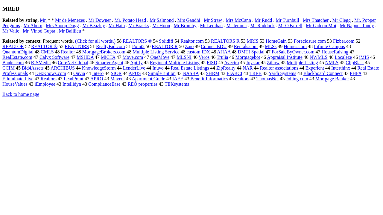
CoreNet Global (73, 62)
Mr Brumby (185, 25)
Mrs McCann (238, 20)
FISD (212, 62)
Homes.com (295, 46)
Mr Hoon (161, 25)
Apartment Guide (148, 78)
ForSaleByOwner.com (293, 51)
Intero (98, 73)
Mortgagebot (247, 57)
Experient (315, 67)
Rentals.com (246, 46)
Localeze (343, 57)
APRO (96, 78)
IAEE (177, 78)
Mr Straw (213, 20)
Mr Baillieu (70, 30)
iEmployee (45, 84)
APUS (135, 73)
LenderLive (134, 67)
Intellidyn (72, 84)
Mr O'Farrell (290, 25)
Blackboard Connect (323, 73)
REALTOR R (165, 46)
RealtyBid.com (110, 46)
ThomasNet (267, 78)
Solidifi (166, 41)
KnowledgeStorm (99, 67)
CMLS (47, 51)
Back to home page (20, 94)
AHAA (223, 51)
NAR (248, 67)
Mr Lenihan (211, 25)
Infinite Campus (329, 46)
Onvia (79, 73)
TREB (255, 73)
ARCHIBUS (63, 67)
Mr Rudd (263, 20)
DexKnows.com (50, 73)
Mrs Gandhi (188, 20)
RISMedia (41, 62)
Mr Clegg (341, 20)
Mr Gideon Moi (321, 25)
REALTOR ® (44, 46)
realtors (242, 78)
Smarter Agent (109, 62)
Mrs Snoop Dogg (62, 25)
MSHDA (85, 57)
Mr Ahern (33, 25)
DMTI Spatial (251, 51)
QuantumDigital (18, 51)
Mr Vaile (10, 30)
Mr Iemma (236, 25)
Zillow (273, 62)
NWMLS (319, 57)
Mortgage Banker (332, 78)
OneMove (159, 57)
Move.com (132, 57)
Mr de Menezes (70, 20)
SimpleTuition (162, 73)
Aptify (136, 62)
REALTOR (13, 46)
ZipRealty (225, 67)
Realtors (49, 78)
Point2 (138, 46)
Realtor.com (192, 41)
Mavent (117, 78)
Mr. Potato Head (130, 20)
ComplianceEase (104, 84)
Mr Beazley (94, 25)
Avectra (231, 62)
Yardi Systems (282, 73)
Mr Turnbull (287, 20)
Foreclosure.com (310, 41)
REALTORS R (225, 41)
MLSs (270, 46)
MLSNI (184, 57)
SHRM (212, 73)
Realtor (68, 51)
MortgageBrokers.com (103, 51)
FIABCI (234, 73)
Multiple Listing (302, 62)
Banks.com (13, 62)
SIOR (116, 73)
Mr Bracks (138, 25)
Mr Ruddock (262, 25)
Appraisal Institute (285, 57)
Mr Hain (117, 25)
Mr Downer (100, 20)
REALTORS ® (137, 41)
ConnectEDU (214, 46)
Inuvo (157, 67)
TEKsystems (177, 84)
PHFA (355, 73)
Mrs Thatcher (316, 20)
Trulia (222, 57)
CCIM (8, 67)
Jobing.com (297, 78)
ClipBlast (355, 62)
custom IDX (198, 51)
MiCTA (108, 57)
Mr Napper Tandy (357, 25)
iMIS (364, 57)
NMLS (331, 62)
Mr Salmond (162, 20)
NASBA (191, 73)
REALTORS (77, 46)
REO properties (143, 84)
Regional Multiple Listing (175, 62)
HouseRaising (335, 51)
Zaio (189, 46)
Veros (204, 57)
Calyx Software (54, 57)
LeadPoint (73, 78)
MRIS (253, 41)
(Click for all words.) (95, 41)
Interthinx (340, 67)
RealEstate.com (17, 57)
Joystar (252, 62)
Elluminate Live (18, 78)
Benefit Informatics (209, 78)
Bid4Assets (33, 67)
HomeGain (276, 41)
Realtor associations (279, 67)
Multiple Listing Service (156, 51)
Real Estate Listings (190, 67)
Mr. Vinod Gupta (39, 30)
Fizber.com (344, 41)
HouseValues (15, 84)
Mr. (43, 20)
